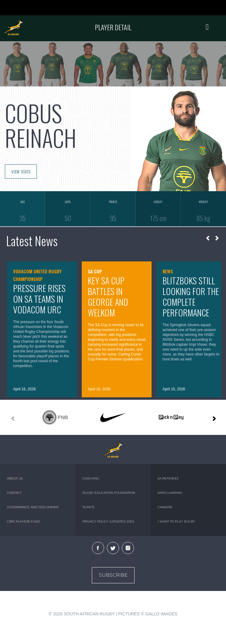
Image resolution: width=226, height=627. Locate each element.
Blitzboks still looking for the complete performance (191, 296)
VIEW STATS (20, 171)
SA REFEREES (168, 478)
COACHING (90, 478)
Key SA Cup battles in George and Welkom (108, 296)
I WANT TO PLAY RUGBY (176, 521)
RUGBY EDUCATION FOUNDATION (108, 493)
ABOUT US (15, 478)
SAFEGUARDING (170, 493)
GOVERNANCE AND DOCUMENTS (33, 507)
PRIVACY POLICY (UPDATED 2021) (108, 521)
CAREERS (165, 507)
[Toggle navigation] (207, 27)
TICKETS (88, 507)
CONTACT (14, 493)
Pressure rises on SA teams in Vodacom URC (39, 299)
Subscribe (113, 575)
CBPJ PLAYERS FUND (23, 521)
